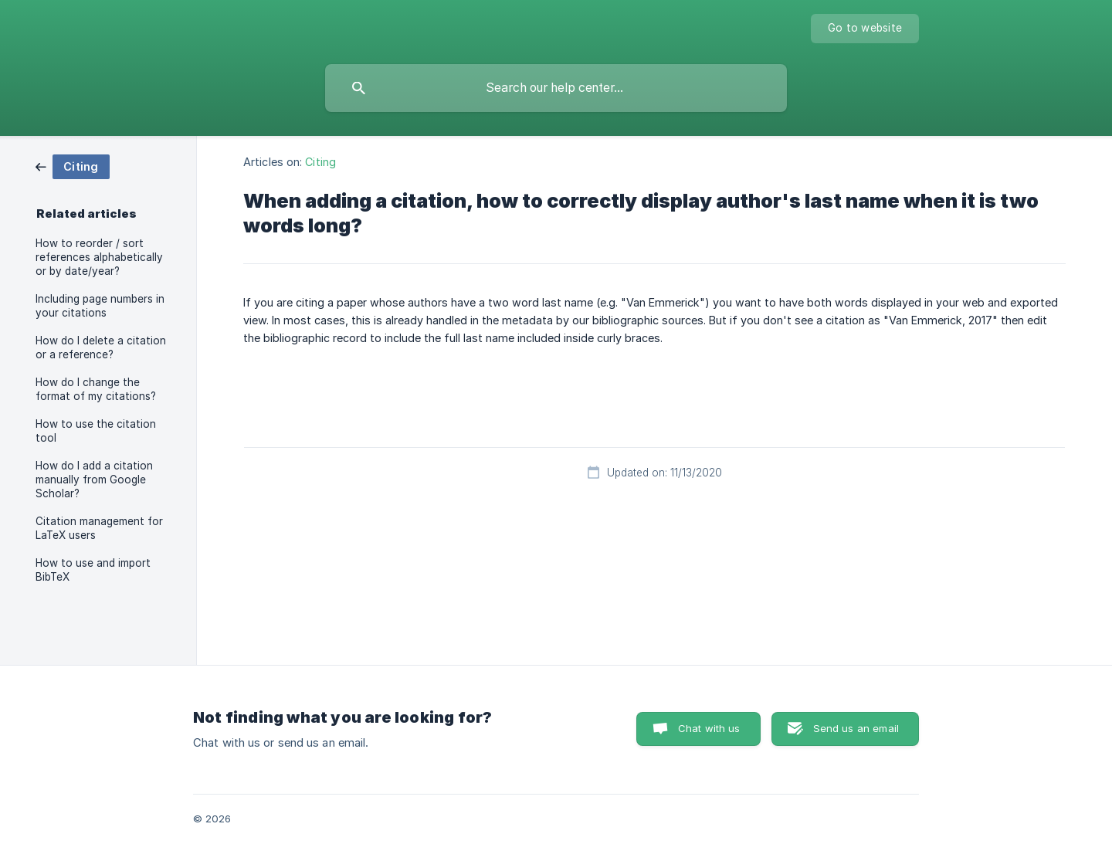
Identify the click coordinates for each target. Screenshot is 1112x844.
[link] (73, 165)
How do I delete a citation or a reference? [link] (101, 347)
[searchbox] (556, 88)
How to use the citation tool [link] (96, 431)
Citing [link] (320, 161)
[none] (865, 28)
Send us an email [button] (856, 728)
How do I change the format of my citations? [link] (96, 389)
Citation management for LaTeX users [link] (99, 528)
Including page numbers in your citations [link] (100, 306)
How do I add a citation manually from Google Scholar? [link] (94, 479)
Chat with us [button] (709, 728)
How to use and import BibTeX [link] (93, 570)
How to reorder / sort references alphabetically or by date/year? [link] (99, 257)
